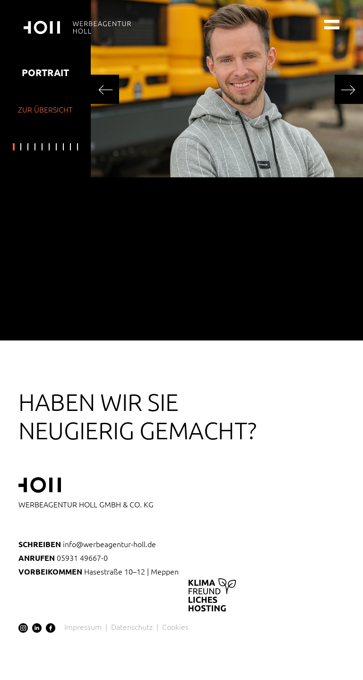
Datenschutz (132, 626)
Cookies (175, 626)
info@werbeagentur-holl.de (87, 544)
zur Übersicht (45, 109)
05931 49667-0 (63, 557)
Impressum (83, 626)
